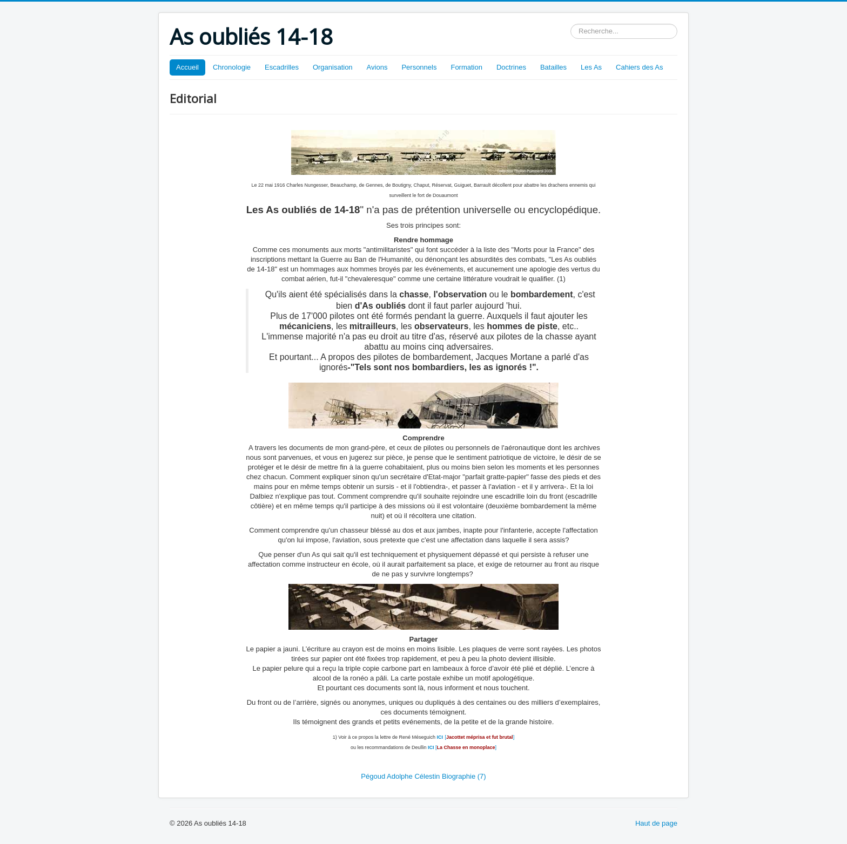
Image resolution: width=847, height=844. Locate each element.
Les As (591, 67)
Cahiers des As (639, 67)
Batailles (553, 67)
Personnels (418, 67)
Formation (466, 67)
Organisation (333, 67)
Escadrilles (282, 67)
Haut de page (656, 823)
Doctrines (511, 67)
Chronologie (232, 67)
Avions (377, 67)
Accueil (187, 67)
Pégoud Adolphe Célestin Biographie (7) (423, 776)
